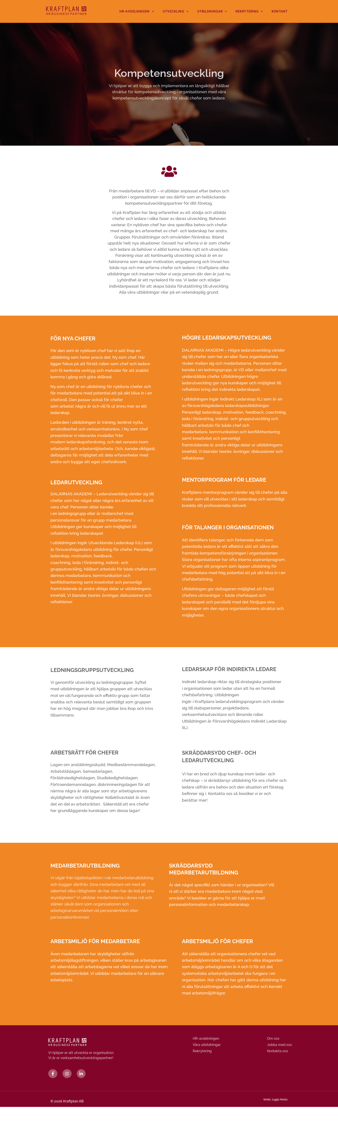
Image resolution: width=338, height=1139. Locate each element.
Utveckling (176, 11)
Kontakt (280, 11)
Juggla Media (279, 1101)
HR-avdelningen (136, 11)
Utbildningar (212, 11)
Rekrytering (249, 11)
